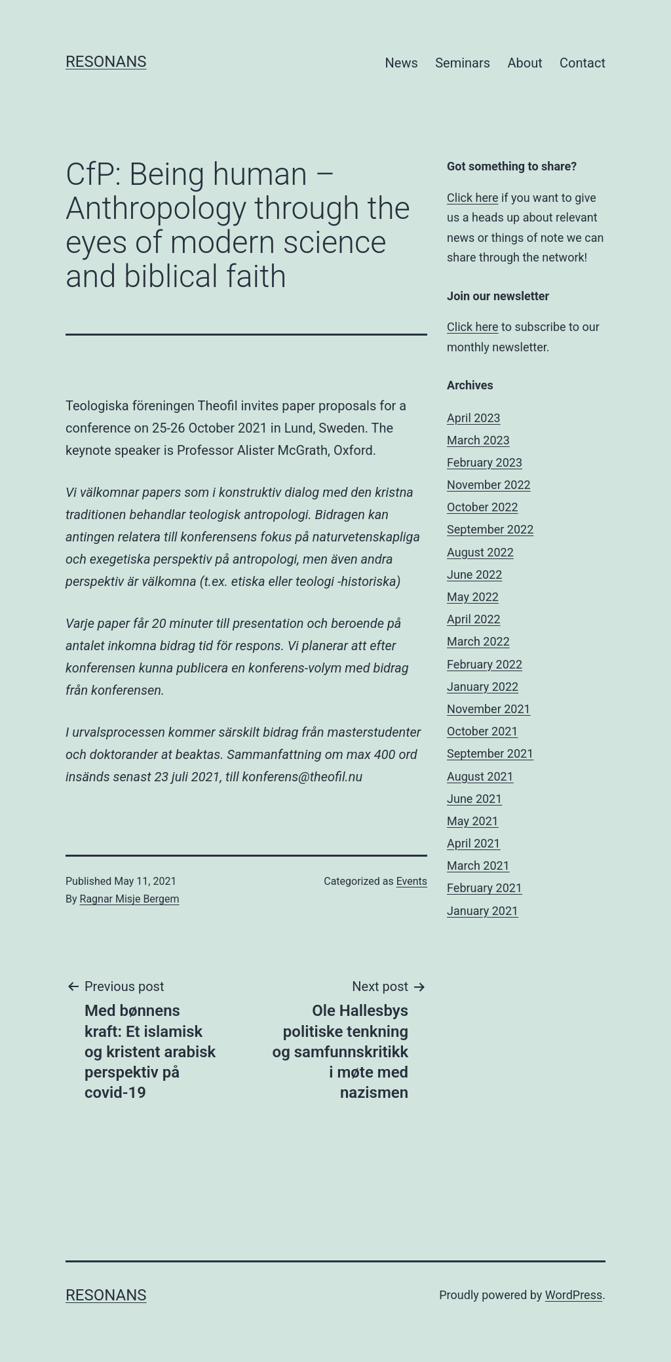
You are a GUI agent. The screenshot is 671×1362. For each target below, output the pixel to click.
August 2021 (480, 776)
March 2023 (478, 440)
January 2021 (482, 911)
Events (411, 881)
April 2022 (474, 619)
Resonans (106, 61)
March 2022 (478, 641)
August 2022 (480, 552)
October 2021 (482, 731)
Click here (472, 197)
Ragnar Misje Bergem (130, 899)
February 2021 (484, 888)
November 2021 (489, 709)
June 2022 (474, 574)
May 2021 (473, 821)
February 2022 (484, 664)
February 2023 (484, 462)
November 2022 (489, 485)
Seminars (462, 63)
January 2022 (482, 686)
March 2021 (478, 865)
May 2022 (473, 597)
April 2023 (474, 418)
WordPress (573, 1295)
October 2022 (482, 507)
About (524, 63)
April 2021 (474, 843)
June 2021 (474, 799)
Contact (582, 63)
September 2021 (490, 753)
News (401, 63)
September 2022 (490, 529)
